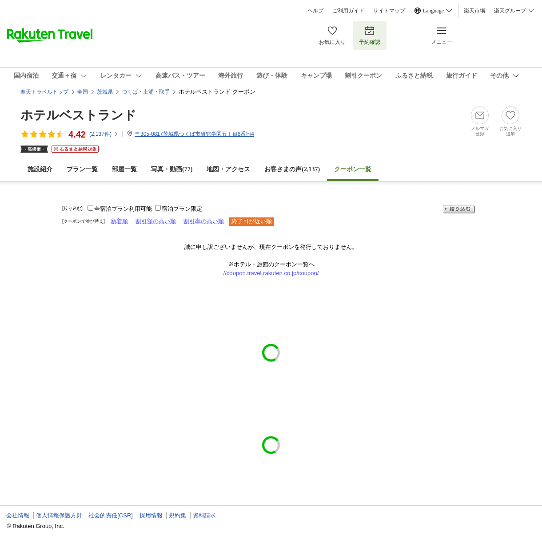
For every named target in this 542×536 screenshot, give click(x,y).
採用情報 (151, 515)
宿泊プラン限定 (182, 208)
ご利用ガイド (348, 11)
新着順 (119, 221)
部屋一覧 (124, 169)
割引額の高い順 (156, 221)
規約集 (177, 515)
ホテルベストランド (78, 115)
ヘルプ (315, 11)
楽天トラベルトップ (44, 92)
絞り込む (459, 209)
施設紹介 (40, 169)
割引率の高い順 (203, 221)
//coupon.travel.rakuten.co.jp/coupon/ (271, 273)
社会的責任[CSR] (110, 515)
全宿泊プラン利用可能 (123, 208)
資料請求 (204, 515)
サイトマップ (389, 11)
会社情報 (17, 515)
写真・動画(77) (171, 169)
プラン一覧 (82, 169)
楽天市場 (474, 11)
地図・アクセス (228, 169)
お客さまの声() (292, 169)
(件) (104, 134)
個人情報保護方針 (59, 515)
